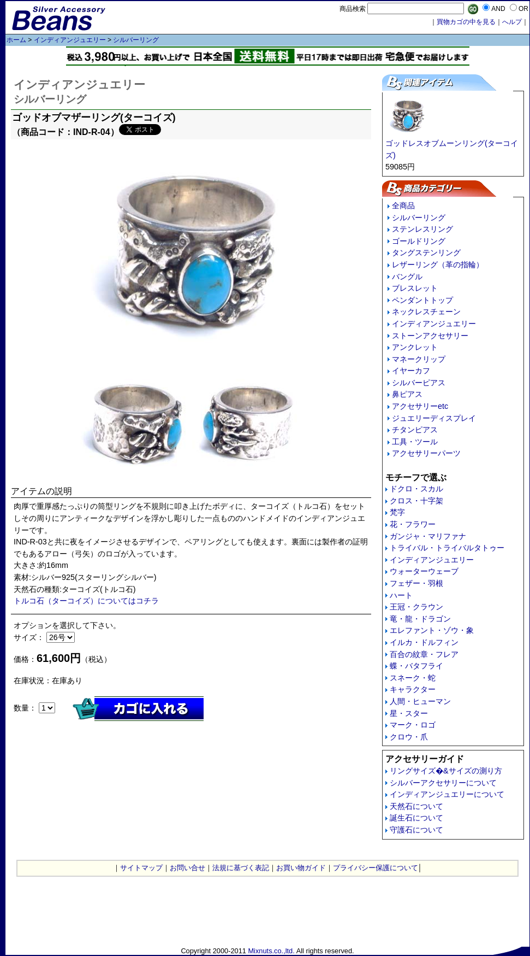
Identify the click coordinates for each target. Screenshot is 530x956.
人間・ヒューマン (420, 701)
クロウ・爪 (409, 736)
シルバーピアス (418, 382)
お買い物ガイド (301, 868)
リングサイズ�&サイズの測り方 (446, 770)
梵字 (397, 512)
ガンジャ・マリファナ (428, 536)
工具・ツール (415, 441)
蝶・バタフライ (416, 665)
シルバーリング (136, 40)
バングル (407, 276)
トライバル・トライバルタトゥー (447, 547)
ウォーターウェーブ (424, 571)
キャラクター (413, 689)
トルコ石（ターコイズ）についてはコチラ (86, 600)
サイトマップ (141, 868)
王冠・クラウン (416, 606)
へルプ (512, 22)
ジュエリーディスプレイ (434, 418)
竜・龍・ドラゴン (420, 618)
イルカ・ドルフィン (424, 642)
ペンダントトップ (422, 300)
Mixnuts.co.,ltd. (271, 951)
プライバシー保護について (375, 868)
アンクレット (415, 347)
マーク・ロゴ (413, 724)
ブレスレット (415, 288)
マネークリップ (418, 359)
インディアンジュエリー (70, 40)
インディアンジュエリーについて (447, 794)
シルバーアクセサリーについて (443, 782)
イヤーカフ (411, 370)
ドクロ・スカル (416, 488)
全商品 (403, 205)
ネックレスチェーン (426, 311)
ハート (401, 595)
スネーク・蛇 (413, 677)
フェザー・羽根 (416, 583)
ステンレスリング (422, 229)
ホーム (16, 40)
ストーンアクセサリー (430, 335)
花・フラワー (413, 524)
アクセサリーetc (420, 406)
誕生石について (416, 817)
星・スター (409, 713)
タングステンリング (426, 252)
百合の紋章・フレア (424, 654)
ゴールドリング (418, 241)
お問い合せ (187, 868)
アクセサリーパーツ (426, 453)
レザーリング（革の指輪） (438, 264)
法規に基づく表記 (240, 868)
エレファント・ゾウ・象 (432, 630)
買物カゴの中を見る (466, 22)
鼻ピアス (407, 394)
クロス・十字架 (416, 500)
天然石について (416, 806)
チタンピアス (415, 429)
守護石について (416, 829)
